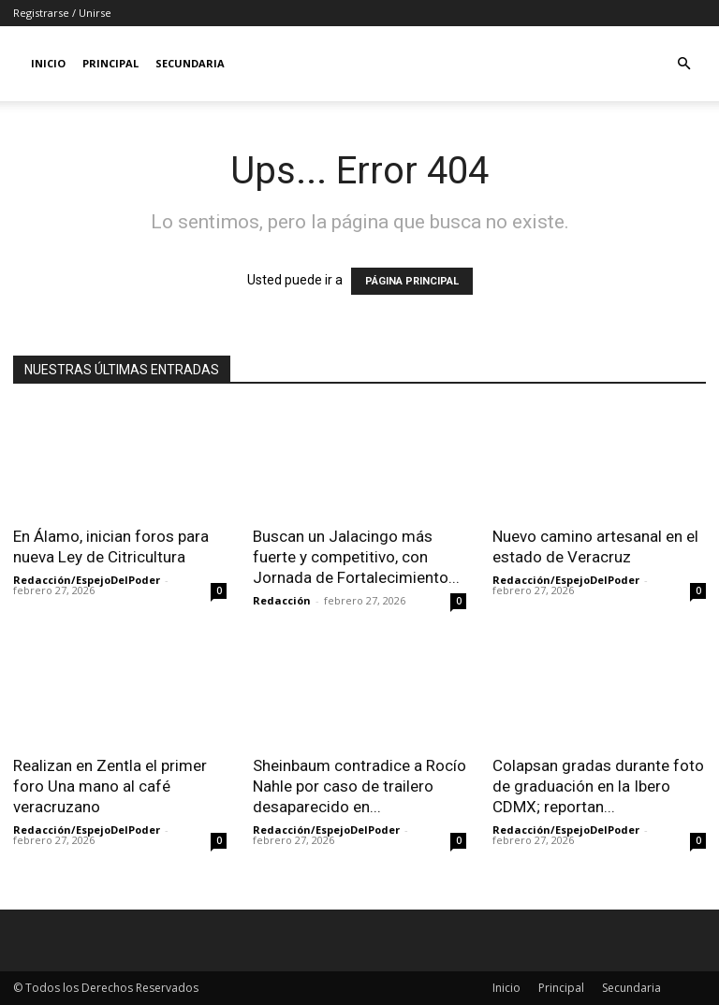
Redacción (282, 600)
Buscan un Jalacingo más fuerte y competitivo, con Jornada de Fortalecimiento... (356, 557)
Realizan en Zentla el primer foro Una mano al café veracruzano (110, 786)
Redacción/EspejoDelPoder (86, 580)
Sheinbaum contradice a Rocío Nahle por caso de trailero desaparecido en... (359, 786)
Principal (110, 63)
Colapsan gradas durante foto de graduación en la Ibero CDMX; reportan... (598, 786)
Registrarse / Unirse (62, 13)
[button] (683, 64)
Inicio (48, 63)
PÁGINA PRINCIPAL (412, 281)
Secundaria (190, 63)
